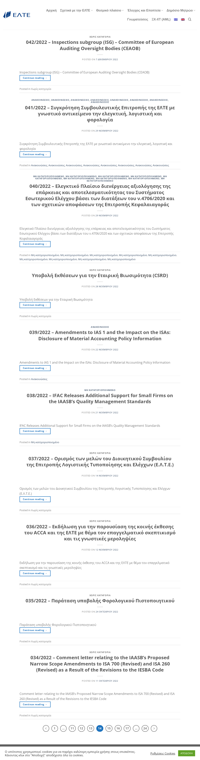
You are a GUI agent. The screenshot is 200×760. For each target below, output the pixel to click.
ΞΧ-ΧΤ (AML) (161, 19)
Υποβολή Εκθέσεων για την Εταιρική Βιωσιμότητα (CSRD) (100, 275)
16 (118, 728)
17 (127, 728)
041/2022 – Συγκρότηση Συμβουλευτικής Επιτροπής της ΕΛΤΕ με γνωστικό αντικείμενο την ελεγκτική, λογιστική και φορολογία (100, 113)
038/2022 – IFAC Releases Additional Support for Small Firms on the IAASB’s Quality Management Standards (100, 398)
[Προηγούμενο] (46, 728)
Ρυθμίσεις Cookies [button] (162, 753)
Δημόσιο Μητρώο (181, 10)
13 (90, 728)
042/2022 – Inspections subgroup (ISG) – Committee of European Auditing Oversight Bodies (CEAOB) (100, 45)
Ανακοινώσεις (40, 99)
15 (109, 728)
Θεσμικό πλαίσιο (110, 10)
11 (72, 728)
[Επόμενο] (154, 728)
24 (145, 728)
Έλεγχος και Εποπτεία (145, 10)
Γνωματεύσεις (137, 19)
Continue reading (35, 78)
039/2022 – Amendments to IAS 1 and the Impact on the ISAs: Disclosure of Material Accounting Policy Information (100, 335)
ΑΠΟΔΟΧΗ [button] (186, 753)
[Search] (189, 19)
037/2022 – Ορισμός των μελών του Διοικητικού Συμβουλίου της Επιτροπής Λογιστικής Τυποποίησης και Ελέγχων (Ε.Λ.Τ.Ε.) (100, 461)
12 (81, 728)
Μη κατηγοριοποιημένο (48, 176)
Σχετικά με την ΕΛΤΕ (76, 10)
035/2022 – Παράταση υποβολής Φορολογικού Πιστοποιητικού (100, 600)
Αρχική (51, 10)
